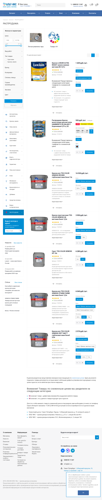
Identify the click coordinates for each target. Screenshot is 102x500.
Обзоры (34, 444)
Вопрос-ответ (36, 439)
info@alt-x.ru (68, 464)
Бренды (34, 441)
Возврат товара (22, 452)
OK (83, 492)
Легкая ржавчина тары (36, 47)
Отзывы (5, 444)
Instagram (68, 451)
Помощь (35, 432)
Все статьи (18, 282)
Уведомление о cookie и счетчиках (8, 458)
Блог (33, 436)
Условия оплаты (22, 445)
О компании (7, 432)
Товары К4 (53, 47)
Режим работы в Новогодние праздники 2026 (12, 251)
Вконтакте (63, 451)
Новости (5, 439)
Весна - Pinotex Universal (12, 310)
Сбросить (13, 105)
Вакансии (6, 441)
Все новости (18, 243)
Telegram (73, 451)
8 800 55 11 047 (78, 4)
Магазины (6, 436)
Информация (22, 432)
